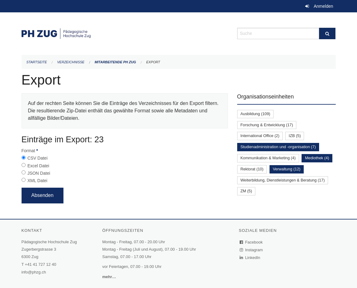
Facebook (251, 242)
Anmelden (323, 6)
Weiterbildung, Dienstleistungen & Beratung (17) (283, 180)
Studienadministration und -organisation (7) (278, 146)
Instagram (251, 250)
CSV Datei (37, 158)
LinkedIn (250, 257)
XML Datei (37, 180)
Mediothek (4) (317, 158)
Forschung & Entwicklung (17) (267, 125)
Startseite (36, 62)
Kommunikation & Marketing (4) (268, 158)
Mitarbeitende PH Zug (115, 62)
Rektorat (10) (252, 169)
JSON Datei (38, 173)
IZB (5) (295, 135)
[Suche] (327, 33)
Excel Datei (38, 165)
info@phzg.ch (34, 272)
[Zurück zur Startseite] (125, 32)
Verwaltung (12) (287, 169)
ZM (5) (246, 191)
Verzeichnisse (71, 62)
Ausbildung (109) (255, 113)
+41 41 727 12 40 (40, 264)
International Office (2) (260, 135)
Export (153, 62)
